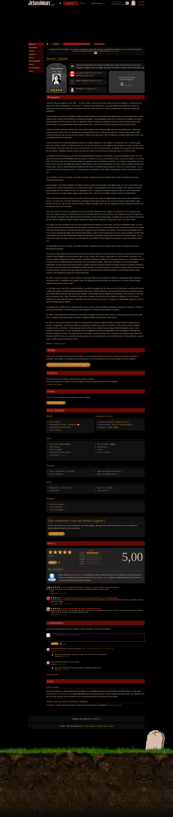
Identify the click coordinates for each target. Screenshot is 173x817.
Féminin (58, 430)
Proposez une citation (54, 384)
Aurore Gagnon (99, 44)
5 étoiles (82, 553)
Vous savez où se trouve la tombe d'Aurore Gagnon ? (68, 365)
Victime (114, 425)
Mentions (92, 726)
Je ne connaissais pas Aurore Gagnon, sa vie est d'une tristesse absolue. (90, 587)
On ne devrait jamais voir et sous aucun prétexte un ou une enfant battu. (90, 598)
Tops (82, 3)
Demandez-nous (56, 534)
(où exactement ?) (90, 89)
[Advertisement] (86, 24)
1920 (92, 75)
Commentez (55, 593)
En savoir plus (115, 51)
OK (95, 53)
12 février (85, 75)
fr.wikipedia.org (58, 344)
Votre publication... (53, 675)
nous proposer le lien (64, 694)
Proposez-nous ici (115, 705)
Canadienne (80, 73)
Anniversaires (97, 3)
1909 (98, 73)
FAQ (86, 726)
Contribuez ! (128, 85)
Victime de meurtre (122, 422)
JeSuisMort (39, 3)
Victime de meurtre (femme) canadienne (76, 44)
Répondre (54, 651)
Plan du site (101, 726)
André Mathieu (75, 106)
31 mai (93, 73)
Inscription (141, 2)
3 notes (90, 551)
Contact (110, 726)
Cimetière (69, 3)
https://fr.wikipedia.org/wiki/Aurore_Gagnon (96, 648)
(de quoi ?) (98, 81)
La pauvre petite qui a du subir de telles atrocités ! (81, 608)
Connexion (141, 5)
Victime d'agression (125, 425)
